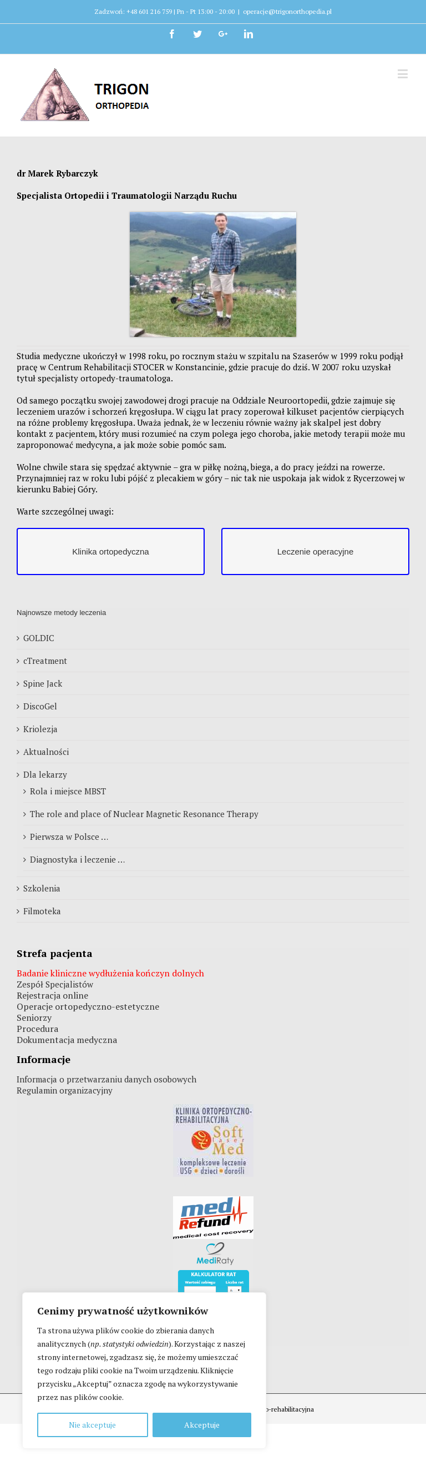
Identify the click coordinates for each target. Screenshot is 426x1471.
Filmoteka (42, 910)
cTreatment (45, 660)
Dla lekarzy (45, 774)
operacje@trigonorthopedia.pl (287, 11)
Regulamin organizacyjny (65, 1090)
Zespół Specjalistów (55, 984)
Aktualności (46, 751)
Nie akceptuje (92, 1424)
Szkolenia (41, 888)
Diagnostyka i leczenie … (77, 859)
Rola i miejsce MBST (68, 791)
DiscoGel (40, 706)
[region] (144, 1370)
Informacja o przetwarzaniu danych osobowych (106, 1079)
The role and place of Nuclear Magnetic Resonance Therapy (144, 813)
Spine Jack (42, 683)
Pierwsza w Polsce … (69, 836)
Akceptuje (202, 1424)
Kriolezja (40, 728)
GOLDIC (38, 637)
